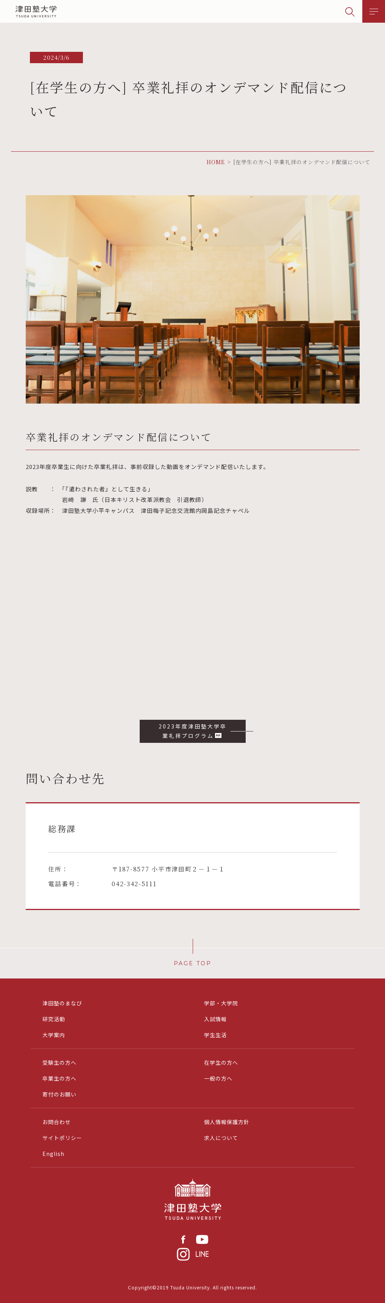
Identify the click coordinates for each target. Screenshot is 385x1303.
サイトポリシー (62, 1137)
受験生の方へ (59, 1062)
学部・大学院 (221, 1003)
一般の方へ (218, 1078)
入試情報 (215, 1019)
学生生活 (215, 1035)
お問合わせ (56, 1122)
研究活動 (53, 1019)
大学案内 (53, 1035)
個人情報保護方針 (226, 1122)
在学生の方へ (221, 1062)
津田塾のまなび (62, 1003)
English (53, 1153)
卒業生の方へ (59, 1078)
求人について (221, 1137)
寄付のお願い (59, 1094)
